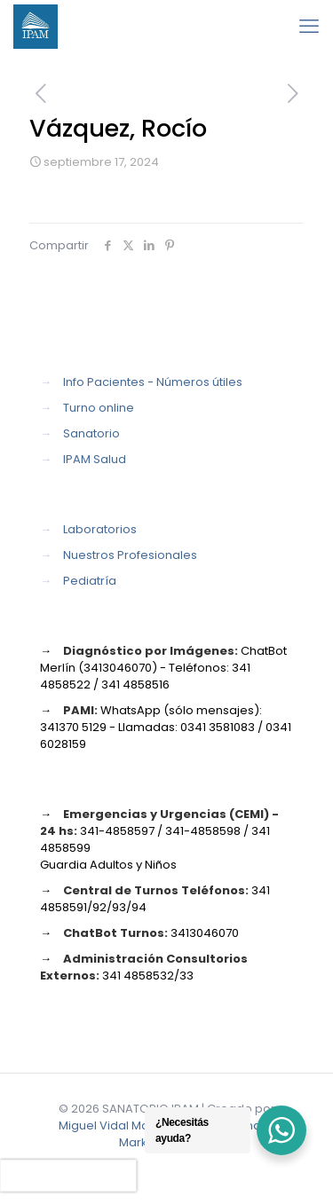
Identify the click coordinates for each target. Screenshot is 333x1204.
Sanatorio (91, 433)
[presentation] (68, 1176)
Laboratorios (100, 529)
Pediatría (89, 580)
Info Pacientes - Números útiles (152, 382)
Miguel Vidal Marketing (124, 1125)
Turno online (98, 407)
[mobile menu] (309, 27)
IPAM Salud (94, 459)
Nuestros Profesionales (130, 555)
